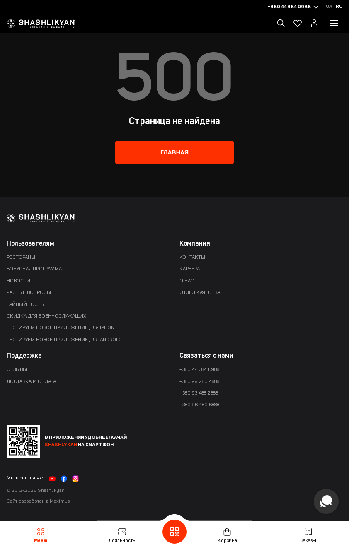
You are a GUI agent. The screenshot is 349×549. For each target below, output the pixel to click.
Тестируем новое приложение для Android (64, 339)
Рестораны (21, 257)
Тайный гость (25, 304)
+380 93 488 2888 (198, 393)
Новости (18, 281)
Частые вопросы (29, 292)
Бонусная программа (34, 269)
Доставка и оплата (31, 381)
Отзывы (17, 369)
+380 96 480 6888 (199, 404)
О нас (186, 281)
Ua (329, 6)
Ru (339, 6)
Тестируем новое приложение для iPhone (62, 327)
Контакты (192, 257)
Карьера (189, 269)
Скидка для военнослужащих (46, 316)
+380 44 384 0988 (199, 369)
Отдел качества (199, 292)
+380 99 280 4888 (199, 381)
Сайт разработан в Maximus (38, 501)
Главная (174, 152)
